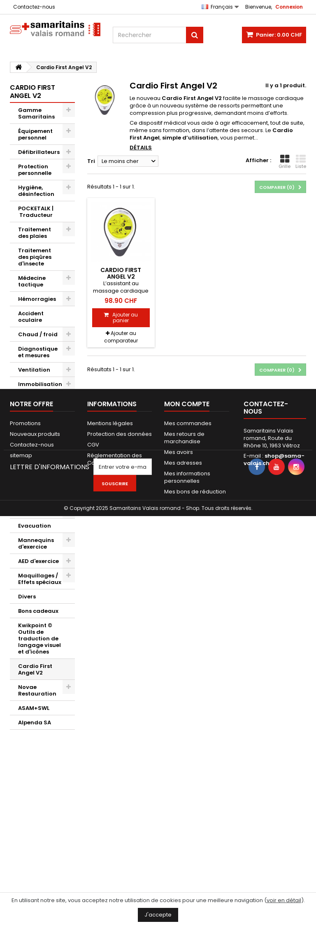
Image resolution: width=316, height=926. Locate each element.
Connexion (289, 6)
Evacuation (34, 526)
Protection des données (119, 791)
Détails (141, 147)
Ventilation (34, 370)
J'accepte (158, 915)
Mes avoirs (178, 809)
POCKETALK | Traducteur (35, 212)
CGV (93, 802)
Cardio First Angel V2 (35, 669)
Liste (300, 162)
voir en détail (284, 900)
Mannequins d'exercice (36, 543)
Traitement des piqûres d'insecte (34, 257)
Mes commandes (187, 780)
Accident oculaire (31, 316)
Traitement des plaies (34, 233)
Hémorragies (37, 299)
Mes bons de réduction (195, 849)
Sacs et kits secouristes (34, 458)
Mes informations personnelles (187, 834)
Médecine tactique (32, 281)
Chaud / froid (38, 334)
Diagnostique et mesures (38, 352)
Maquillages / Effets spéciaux (39, 579)
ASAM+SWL (33, 708)
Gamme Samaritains (36, 113)
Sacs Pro (30, 476)
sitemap (21, 813)
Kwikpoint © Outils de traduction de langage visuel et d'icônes (39, 638)
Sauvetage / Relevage (36, 402)
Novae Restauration (37, 690)
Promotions (25, 780)
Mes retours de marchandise (184, 795)
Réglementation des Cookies (114, 816)
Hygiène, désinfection (36, 191)
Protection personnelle (34, 170)
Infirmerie (32, 419)
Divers (27, 596)
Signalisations (39, 511)
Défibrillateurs (39, 152)
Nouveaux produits (35, 791)
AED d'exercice (38, 561)
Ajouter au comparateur (121, 337)
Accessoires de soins (39, 437)
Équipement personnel (35, 134)
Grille (284, 162)
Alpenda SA (34, 722)
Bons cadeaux (38, 611)
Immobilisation (40, 384)
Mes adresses (183, 820)
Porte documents (34, 493)
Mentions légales (110, 780)
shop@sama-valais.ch (274, 816)
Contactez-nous (34, 6)
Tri (91, 161)
